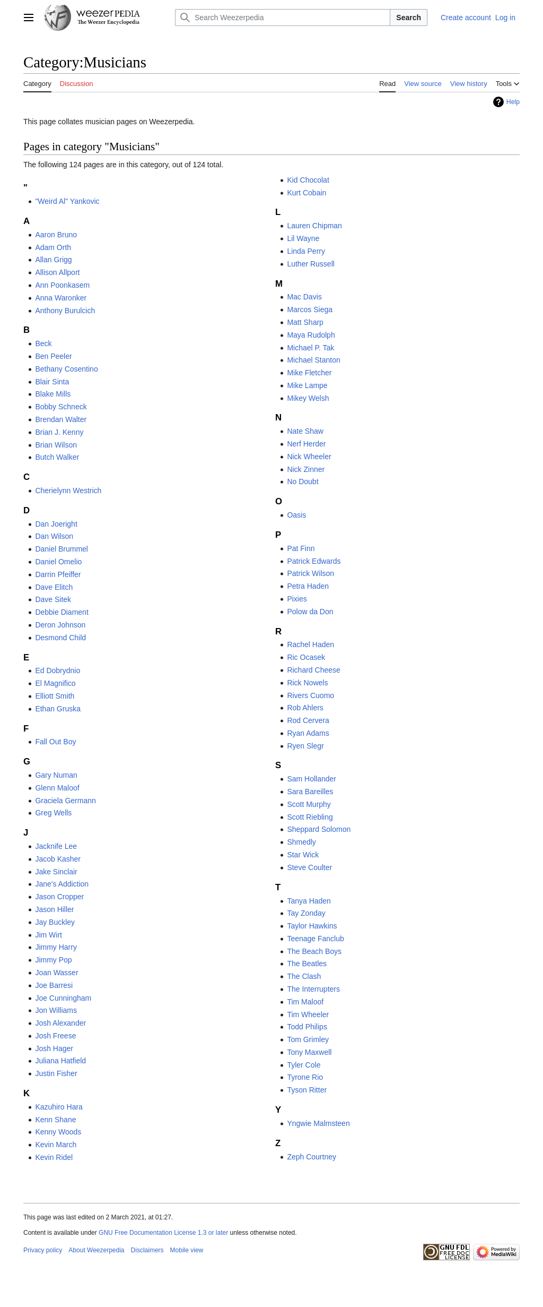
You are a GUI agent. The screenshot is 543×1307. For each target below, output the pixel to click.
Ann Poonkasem (62, 285)
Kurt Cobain (306, 192)
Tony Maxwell (309, 1052)
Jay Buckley (55, 922)
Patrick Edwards (313, 561)
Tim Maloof (305, 1002)
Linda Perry (306, 251)
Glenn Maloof (57, 788)
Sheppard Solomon (319, 829)
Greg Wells (53, 813)
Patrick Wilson (310, 573)
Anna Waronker (60, 298)
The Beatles (307, 963)
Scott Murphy (308, 804)
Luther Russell (311, 264)
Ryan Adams (308, 733)
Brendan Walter (60, 419)
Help (513, 102)
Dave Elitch (54, 587)
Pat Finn (300, 548)
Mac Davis (304, 297)
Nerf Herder (306, 444)
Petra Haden (308, 586)
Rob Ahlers (305, 707)
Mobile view (187, 1250)
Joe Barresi (54, 985)
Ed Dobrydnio (57, 670)
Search (408, 17)
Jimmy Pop (53, 960)
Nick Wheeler (309, 456)
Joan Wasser (56, 972)
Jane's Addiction (62, 884)
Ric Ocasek (306, 657)
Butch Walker (57, 457)
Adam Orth (53, 247)
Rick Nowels (307, 682)
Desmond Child (60, 637)
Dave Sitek (53, 599)
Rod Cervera (308, 720)
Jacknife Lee (56, 846)
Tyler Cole (303, 1065)
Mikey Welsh (308, 398)
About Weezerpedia (96, 1250)
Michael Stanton (313, 360)
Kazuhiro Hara (59, 1107)
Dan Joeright (56, 524)
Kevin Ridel (54, 1157)
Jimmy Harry (56, 947)
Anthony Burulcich (65, 310)
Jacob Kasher (58, 859)
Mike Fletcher (309, 372)
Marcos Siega (309, 309)
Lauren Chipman (314, 225)
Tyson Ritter (307, 1090)
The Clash (304, 976)
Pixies (296, 599)
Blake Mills (53, 394)
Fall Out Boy (55, 741)
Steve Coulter (309, 867)
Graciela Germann (65, 800)
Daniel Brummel (61, 549)
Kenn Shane (55, 1119)
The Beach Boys (314, 951)
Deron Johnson (60, 625)
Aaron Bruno (56, 234)
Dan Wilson (54, 536)
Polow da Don (310, 611)
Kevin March (55, 1144)
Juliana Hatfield (60, 1060)
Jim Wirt (48, 935)
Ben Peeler (53, 356)
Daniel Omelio (58, 561)
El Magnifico (55, 683)
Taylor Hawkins (312, 926)
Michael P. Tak (310, 347)
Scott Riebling (309, 817)
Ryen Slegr (305, 746)
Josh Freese (55, 1035)
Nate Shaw (305, 431)
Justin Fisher (56, 1073)
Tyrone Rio (305, 1077)
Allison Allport (57, 272)
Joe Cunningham (63, 998)
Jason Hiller (54, 909)
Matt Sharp (305, 322)
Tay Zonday (306, 913)
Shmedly (301, 842)
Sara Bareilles (310, 791)
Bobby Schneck (60, 406)
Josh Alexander (60, 1023)
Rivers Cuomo (310, 695)
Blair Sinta (52, 381)
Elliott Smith (54, 696)
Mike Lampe (307, 385)
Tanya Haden (309, 901)
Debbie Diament (61, 612)
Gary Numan (56, 775)
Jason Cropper (59, 896)
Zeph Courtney (311, 1157)
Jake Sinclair (56, 871)
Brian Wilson (56, 445)
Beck (43, 343)
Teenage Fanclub (315, 938)
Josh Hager (54, 1048)
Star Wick (303, 854)
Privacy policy (42, 1250)
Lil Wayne (303, 238)
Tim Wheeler (308, 1014)
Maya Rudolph (311, 335)
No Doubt (302, 481)
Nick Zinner (306, 469)
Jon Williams (56, 1010)
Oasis (296, 515)
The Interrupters (313, 989)
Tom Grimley (308, 1039)
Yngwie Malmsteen (318, 1123)
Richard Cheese (313, 670)
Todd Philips (307, 1026)
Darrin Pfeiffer (58, 574)
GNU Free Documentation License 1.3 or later (163, 1232)
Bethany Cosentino (66, 369)
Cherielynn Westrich (68, 490)
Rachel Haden (310, 644)
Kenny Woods (58, 1132)
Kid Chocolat (308, 180)
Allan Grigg (53, 259)
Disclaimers (147, 1250)
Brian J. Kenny (59, 432)
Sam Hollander (311, 779)
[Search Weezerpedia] (282, 17)
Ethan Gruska (58, 708)
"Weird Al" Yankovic (67, 201)
